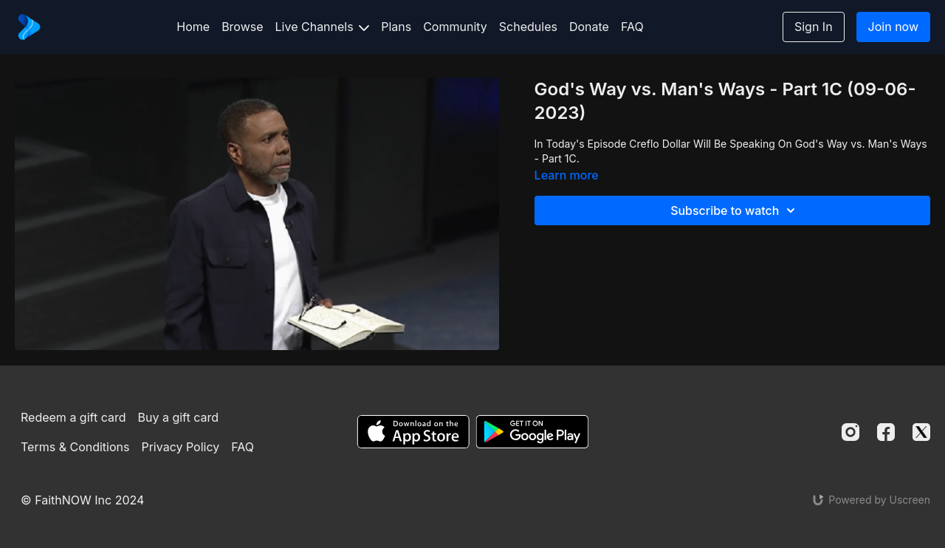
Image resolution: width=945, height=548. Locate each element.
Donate (589, 26)
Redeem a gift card (73, 417)
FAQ (632, 26)
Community (455, 26)
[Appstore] (413, 431)
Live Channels (322, 26)
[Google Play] (532, 431)
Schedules (528, 26)
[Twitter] (921, 432)
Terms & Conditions (75, 446)
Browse (242, 26)
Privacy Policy (180, 446)
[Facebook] (886, 432)
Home (193, 26)
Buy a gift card (178, 417)
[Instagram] (850, 432)
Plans (396, 26)
